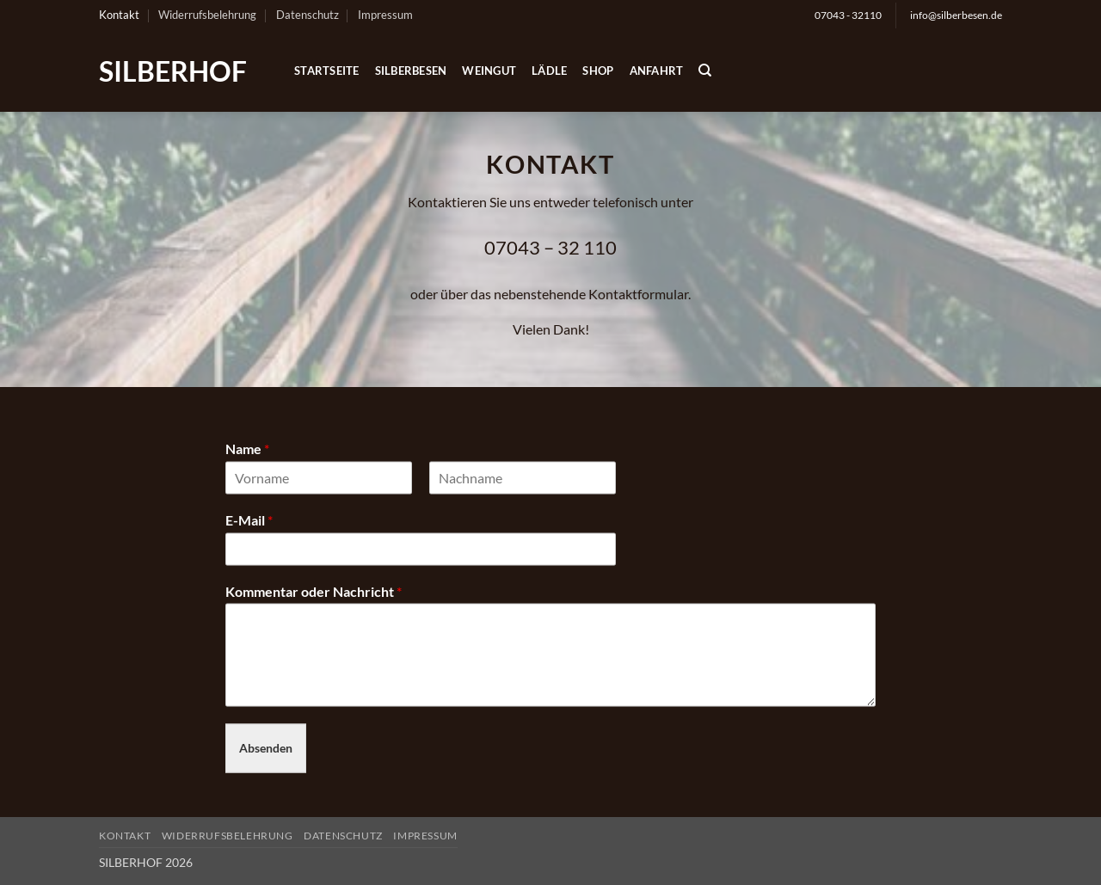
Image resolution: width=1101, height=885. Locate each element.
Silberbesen (411, 70)
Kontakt (119, 15)
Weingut (489, 70)
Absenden (265, 748)
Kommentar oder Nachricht (313, 590)
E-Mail (249, 519)
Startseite (327, 70)
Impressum (385, 15)
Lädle (549, 70)
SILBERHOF (173, 71)
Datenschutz (307, 15)
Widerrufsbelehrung (207, 15)
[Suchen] (704, 70)
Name (247, 448)
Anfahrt (657, 70)
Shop (597, 70)
